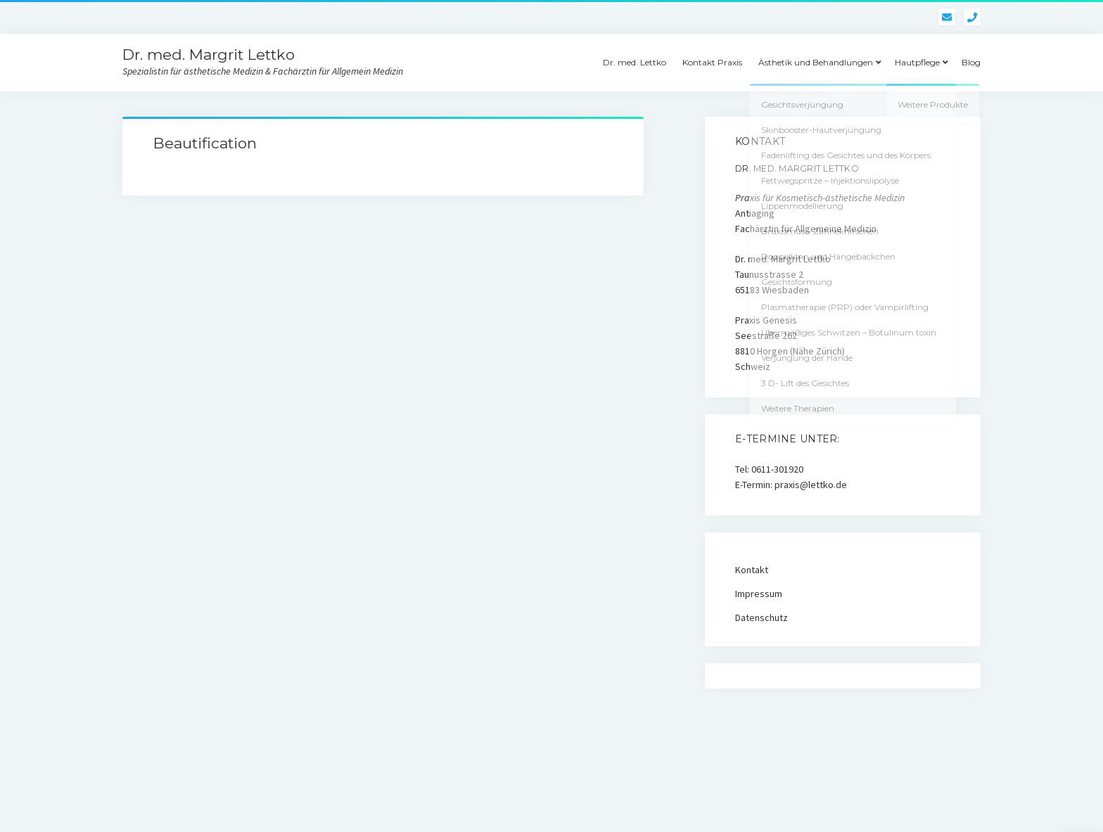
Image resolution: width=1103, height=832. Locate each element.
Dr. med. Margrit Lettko (208, 54)
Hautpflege (917, 62)
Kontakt (751, 569)
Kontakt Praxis (712, 62)
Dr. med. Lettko (634, 62)
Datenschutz (761, 617)
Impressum (758, 593)
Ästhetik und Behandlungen (815, 62)
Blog (971, 62)
